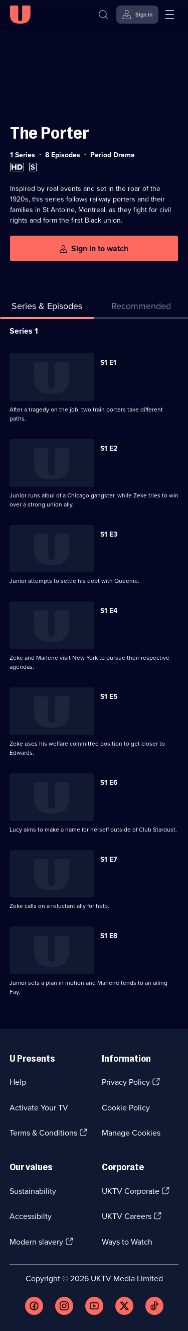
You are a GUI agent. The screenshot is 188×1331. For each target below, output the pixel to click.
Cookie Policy (126, 1107)
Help (18, 1082)
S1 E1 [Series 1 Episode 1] (108, 362)
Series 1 (24, 331)
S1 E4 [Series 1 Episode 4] (108, 610)
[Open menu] (169, 15)
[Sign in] (137, 15)
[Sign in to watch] (94, 248)
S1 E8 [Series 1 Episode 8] (108, 936)
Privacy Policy (126, 1082)
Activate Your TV (39, 1107)
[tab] (141, 308)
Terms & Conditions (43, 1133)
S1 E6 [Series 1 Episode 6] (109, 782)
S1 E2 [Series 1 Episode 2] (108, 448)
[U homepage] (20, 14)
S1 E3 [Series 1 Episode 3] (108, 534)
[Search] (103, 15)
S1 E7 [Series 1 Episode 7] (108, 859)
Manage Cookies (131, 1133)
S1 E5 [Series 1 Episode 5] (109, 696)
